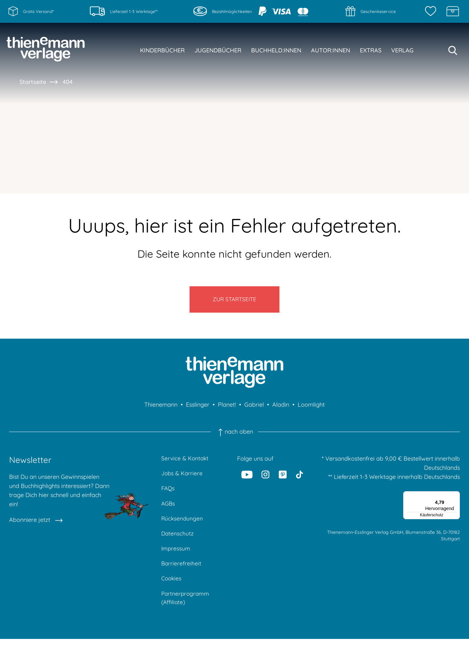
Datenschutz (177, 540)
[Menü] (456, 499)
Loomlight (311, 408)
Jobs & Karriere (182, 477)
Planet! (227, 408)
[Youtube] (247, 477)
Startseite (33, 82)
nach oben (234, 435)
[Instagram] (265, 477)
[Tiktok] (299, 477)
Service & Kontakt (185, 462)
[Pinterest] (282, 477)
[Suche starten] (452, 50)
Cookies (172, 587)
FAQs (168, 493)
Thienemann (161, 408)
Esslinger (197, 408)
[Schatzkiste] (452, 11)
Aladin (280, 408)
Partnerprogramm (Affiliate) (186, 607)
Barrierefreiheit (181, 571)
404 (68, 82)
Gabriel (254, 408)
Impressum (176, 556)
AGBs (168, 509)
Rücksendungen (182, 524)
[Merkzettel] (432, 11)
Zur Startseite (234, 301)
